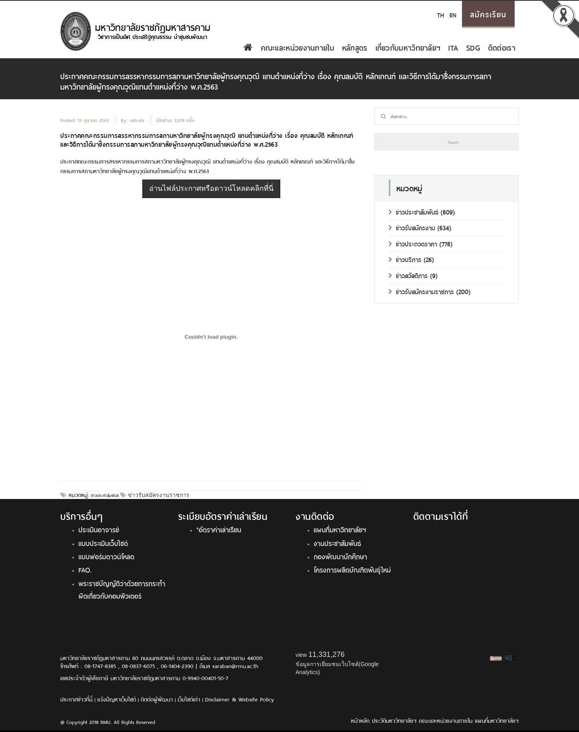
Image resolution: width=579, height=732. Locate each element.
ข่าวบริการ (405, 259)
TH (440, 14)
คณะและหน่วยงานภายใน (297, 47)
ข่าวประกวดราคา (413, 243)
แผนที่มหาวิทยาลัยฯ (340, 529)
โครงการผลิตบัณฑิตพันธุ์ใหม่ (352, 569)
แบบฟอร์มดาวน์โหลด (106, 556)
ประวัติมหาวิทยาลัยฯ (394, 720)
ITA (453, 47)
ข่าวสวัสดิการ (408, 275)
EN (453, 14)
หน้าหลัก (360, 720)
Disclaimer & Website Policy (239, 699)
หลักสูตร (355, 47)
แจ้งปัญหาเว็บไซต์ (116, 699)
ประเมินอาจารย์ (98, 529)
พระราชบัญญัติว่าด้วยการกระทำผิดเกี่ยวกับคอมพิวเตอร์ (121, 589)
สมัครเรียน (488, 13)
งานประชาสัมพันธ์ (337, 543)
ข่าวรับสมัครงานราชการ (157, 495)
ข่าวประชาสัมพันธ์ (105, 495)
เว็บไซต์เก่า (189, 699)
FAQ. (85, 569)
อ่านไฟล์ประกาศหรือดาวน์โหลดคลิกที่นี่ (211, 188)
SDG (473, 47)
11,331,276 (326, 654)
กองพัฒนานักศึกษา (340, 556)
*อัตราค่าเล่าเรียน (218, 529)
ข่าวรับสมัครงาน (412, 227)
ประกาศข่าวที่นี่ (76, 699)
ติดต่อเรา (501, 47)
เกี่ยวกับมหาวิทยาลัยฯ (408, 47)
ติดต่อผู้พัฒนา (157, 699)
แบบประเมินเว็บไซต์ (103, 543)
